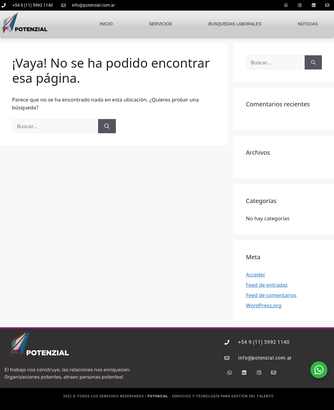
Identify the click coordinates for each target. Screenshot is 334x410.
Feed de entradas (267, 284)
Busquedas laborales (234, 23)
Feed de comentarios (271, 294)
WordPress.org (264, 304)
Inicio (106, 23)
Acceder (255, 273)
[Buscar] (107, 125)
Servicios (160, 23)
